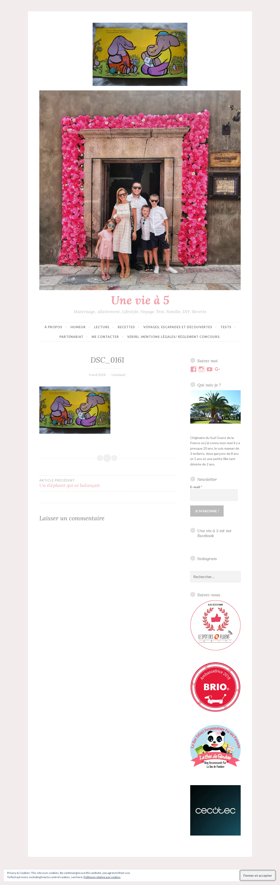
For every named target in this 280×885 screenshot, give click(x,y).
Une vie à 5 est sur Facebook (214, 533)
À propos (53, 327)
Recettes (126, 327)
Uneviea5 (119, 375)
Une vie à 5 (140, 300)
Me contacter (105, 337)
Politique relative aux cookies (102, 877)
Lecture (101, 327)
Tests (226, 327)
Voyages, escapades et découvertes (177, 327)
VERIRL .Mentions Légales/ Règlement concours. (174, 337)
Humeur (78, 327)
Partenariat (71, 337)
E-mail (196, 487)
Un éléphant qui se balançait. (73, 483)
